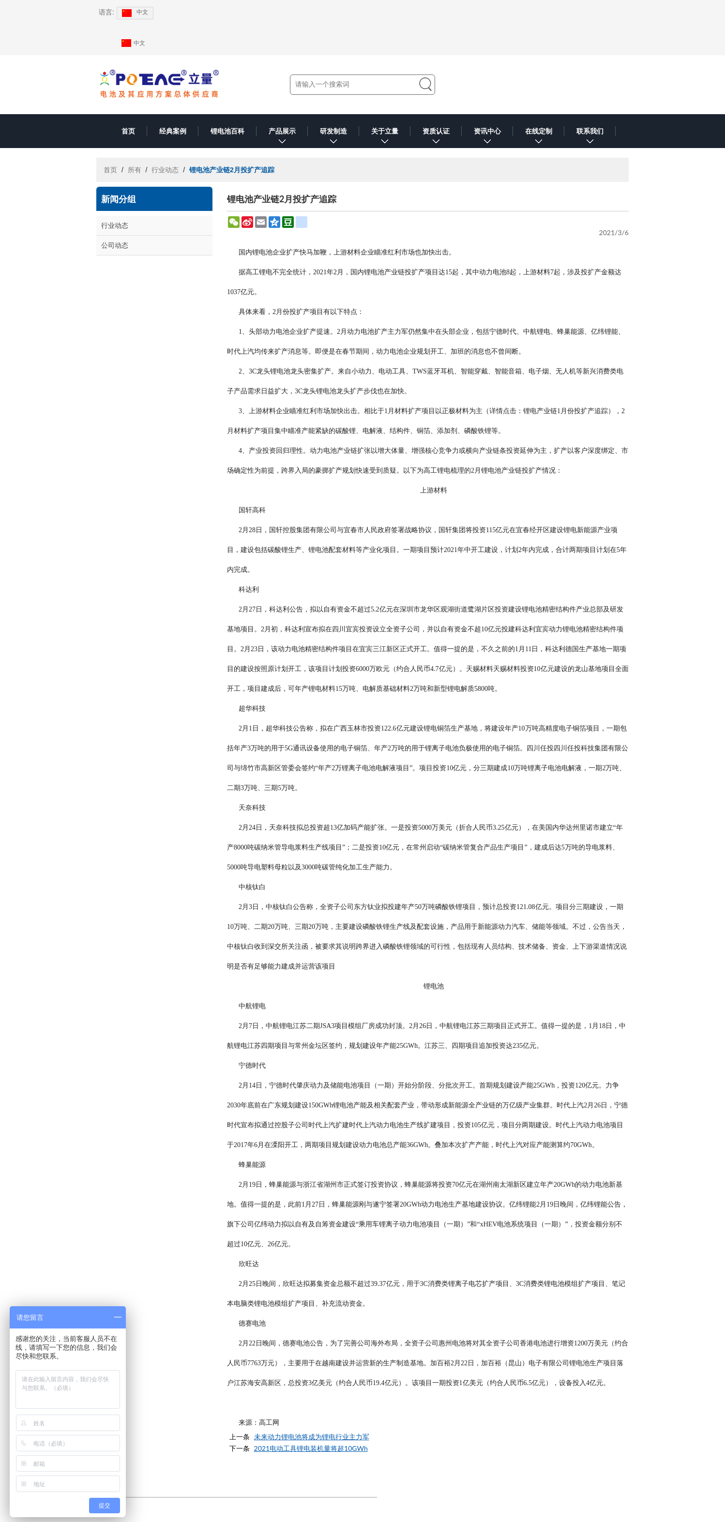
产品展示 (282, 137)
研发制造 (333, 137)
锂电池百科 (227, 131)
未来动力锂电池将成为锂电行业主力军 (311, 1436)
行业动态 (165, 170)
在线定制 (538, 137)
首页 (128, 131)
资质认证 (436, 137)
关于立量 (384, 137)
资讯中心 (487, 137)
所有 (134, 170)
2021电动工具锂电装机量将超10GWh (311, 1448)
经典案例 (172, 131)
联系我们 (590, 137)
